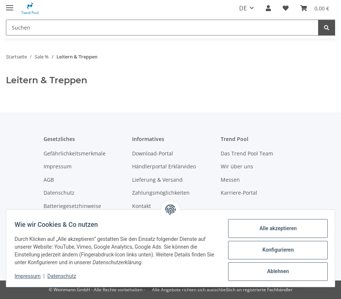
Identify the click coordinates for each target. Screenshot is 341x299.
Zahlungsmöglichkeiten (161, 192)
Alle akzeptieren (274, 228)
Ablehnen (274, 271)
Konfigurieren (274, 250)
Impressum (31, 276)
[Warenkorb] (314, 8)
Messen (230, 179)
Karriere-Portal (239, 192)
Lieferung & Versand (157, 179)
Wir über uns (237, 166)
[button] (268, 8)
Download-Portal (152, 153)
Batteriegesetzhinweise (72, 205)
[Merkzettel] (285, 8)
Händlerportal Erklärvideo (164, 166)
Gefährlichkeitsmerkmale (75, 153)
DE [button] (243, 8)
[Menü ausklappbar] (9, 4)
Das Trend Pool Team (247, 153)
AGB (49, 179)
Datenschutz (65, 276)
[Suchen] (162, 28)
